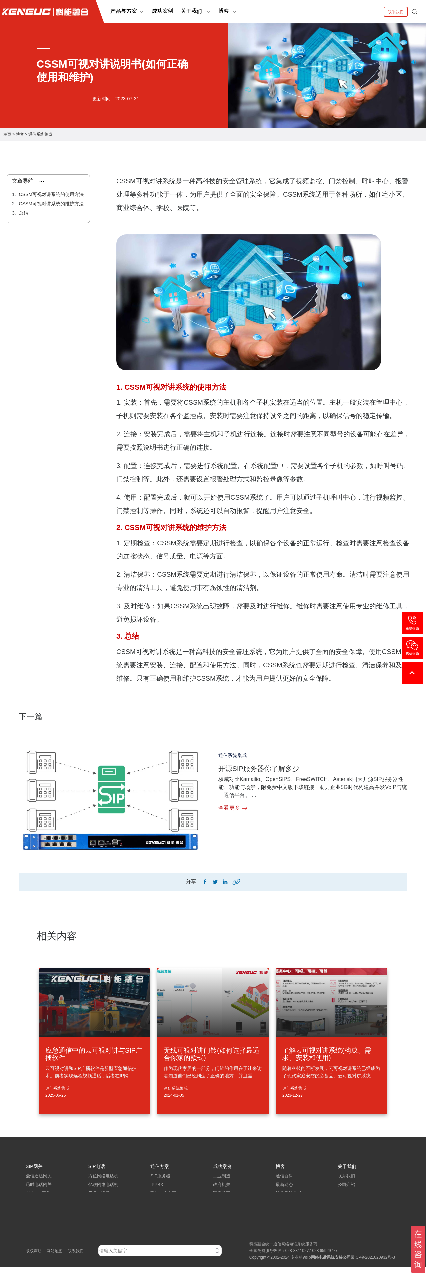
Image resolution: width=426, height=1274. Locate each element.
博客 (228, 11)
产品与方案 (127, 11)
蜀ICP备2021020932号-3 (373, 1264)
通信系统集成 (40, 134)
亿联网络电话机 (103, 1191)
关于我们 (196, 11)
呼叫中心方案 (163, 1199)
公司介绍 (346, 1191)
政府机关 (221, 1191)
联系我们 (396, 11)
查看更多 (232, 808)
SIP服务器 (160, 1182)
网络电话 (319, 1264)
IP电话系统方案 (165, 1208)
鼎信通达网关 (39, 1182)
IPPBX (156, 1191)
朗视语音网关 (39, 1225)
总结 (23, 213)
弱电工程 (284, 1208)
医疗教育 (221, 1199)
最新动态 (284, 1191)
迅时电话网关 (39, 1191)
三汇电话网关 (39, 1216)
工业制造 (221, 1182)
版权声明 (34, 1257)
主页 (7, 134)
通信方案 (159, 1168)
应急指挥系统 (163, 1225)
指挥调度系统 (163, 1216)
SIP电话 (96, 1168)
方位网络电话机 (103, 1182)
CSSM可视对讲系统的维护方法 (51, 203)
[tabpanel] (213, 75)
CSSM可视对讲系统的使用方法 (51, 194)
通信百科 (284, 1182)
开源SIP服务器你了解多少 (268, 768)
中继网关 (34, 1208)
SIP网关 (34, 1168)
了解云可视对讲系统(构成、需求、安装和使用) (326, 1056)
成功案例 (162, 11)
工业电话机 (99, 1199)
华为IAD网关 (38, 1199)
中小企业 (221, 1208)
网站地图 (55, 1257)
